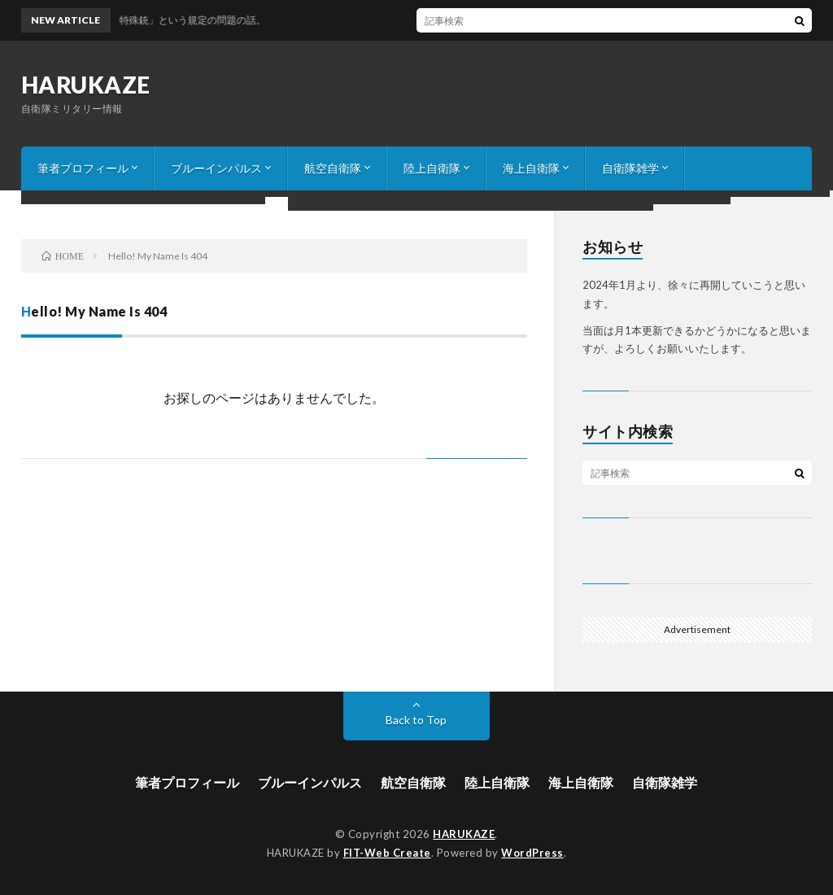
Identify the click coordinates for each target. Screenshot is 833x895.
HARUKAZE (85, 84)
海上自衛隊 (531, 168)
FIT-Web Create (387, 852)
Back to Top (416, 720)
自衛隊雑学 (630, 168)
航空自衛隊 (332, 168)
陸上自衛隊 (431, 168)
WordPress (532, 852)
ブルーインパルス (216, 168)
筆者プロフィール (83, 168)
